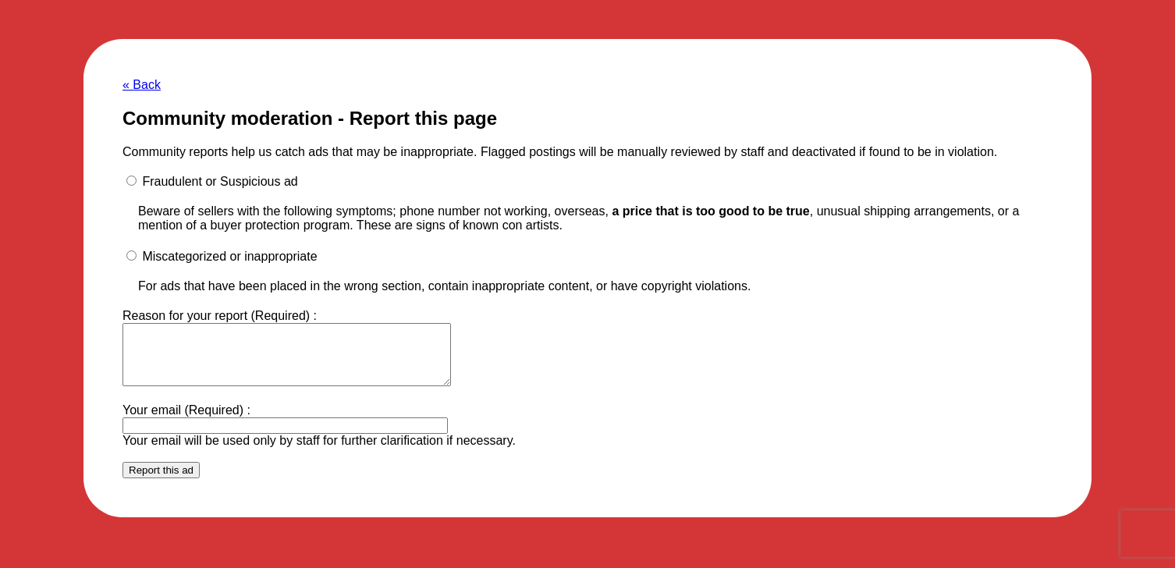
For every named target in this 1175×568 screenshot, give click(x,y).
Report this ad (161, 482)
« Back (141, 84)
